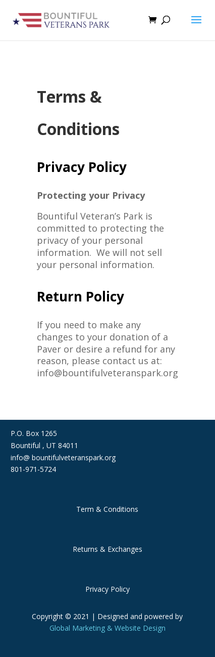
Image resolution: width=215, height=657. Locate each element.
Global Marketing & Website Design (107, 628)
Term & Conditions (107, 509)
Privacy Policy (107, 589)
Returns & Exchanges (107, 549)
